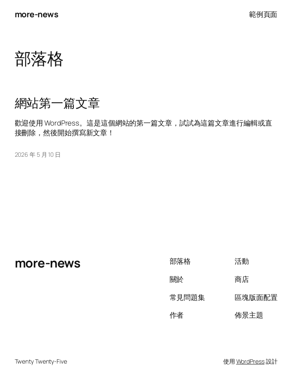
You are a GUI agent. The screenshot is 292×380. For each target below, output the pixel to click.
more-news (37, 14)
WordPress (250, 361)
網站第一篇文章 (57, 103)
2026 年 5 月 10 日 (38, 154)
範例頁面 (263, 14)
